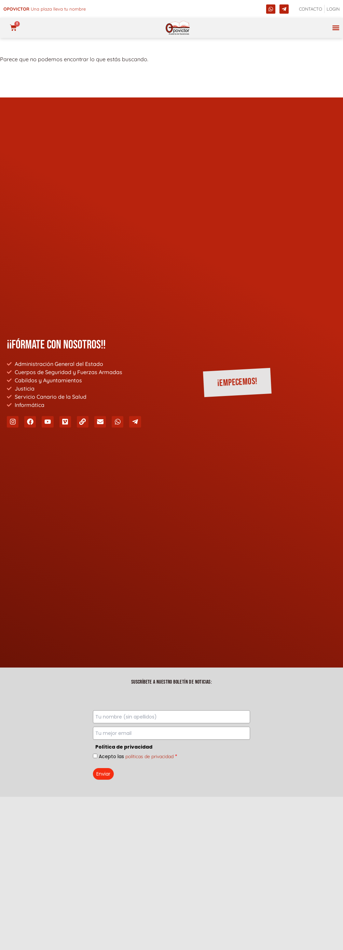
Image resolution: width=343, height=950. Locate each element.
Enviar (103, 773)
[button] (335, 28)
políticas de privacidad (149, 756)
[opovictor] (178, 28)
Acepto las (138, 756)
